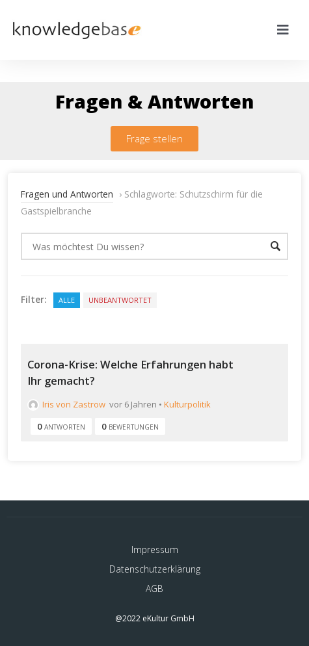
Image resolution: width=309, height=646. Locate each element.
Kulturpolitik (187, 404)
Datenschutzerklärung (154, 569)
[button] (154, 138)
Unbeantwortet (120, 300)
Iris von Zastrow (66, 404)
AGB (154, 588)
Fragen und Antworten (67, 194)
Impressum (154, 549)
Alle (67, 300)
